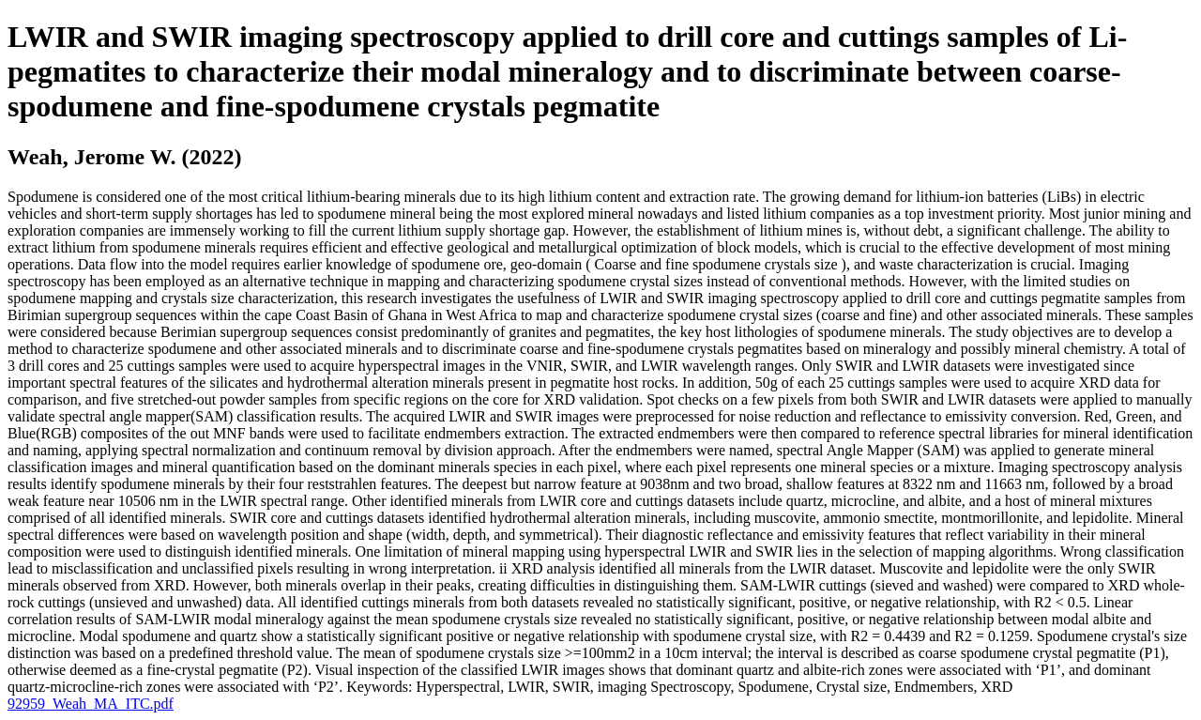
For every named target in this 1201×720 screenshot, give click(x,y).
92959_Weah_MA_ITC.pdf (91, 704)
